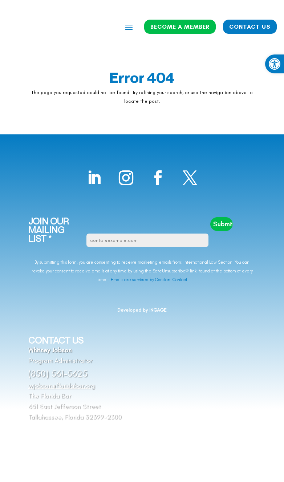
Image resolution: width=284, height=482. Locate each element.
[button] (274, 63)
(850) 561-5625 (58, 373)
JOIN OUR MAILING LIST (48, 230)
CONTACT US (250, 26)
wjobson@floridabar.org (61, 386)
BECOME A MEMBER (180, 26)
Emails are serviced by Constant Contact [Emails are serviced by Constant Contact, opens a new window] (149, 279)
